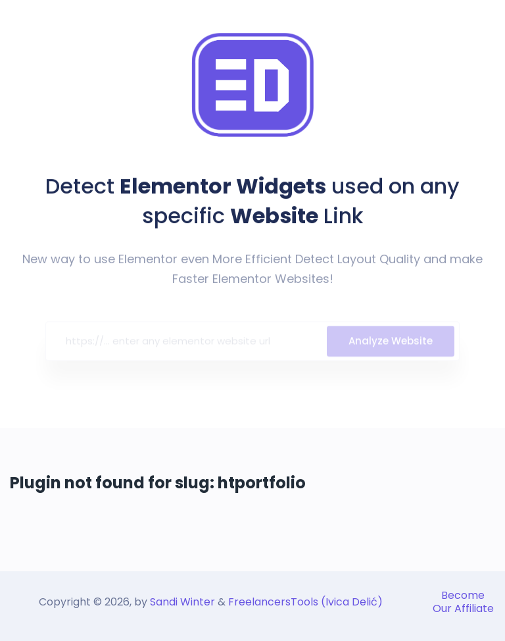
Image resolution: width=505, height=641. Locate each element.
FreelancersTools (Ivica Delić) (305, 601)
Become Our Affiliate (463, 602)
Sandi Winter (182, 601)
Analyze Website (391, 344)
